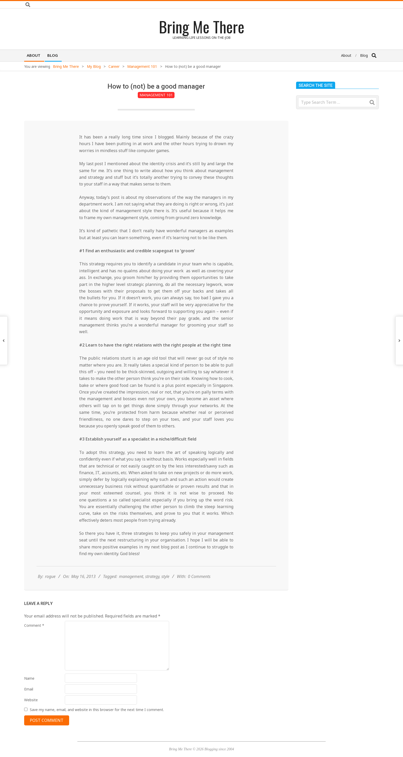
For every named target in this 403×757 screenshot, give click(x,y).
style (165, 576)
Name (29, 678)
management (131, 576)
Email (28, 689)
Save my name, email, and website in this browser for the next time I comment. (97, 709)
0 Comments (199, 576)
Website (31, 699)
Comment (34, 625)
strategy (152, 576)
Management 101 (156, 94)
